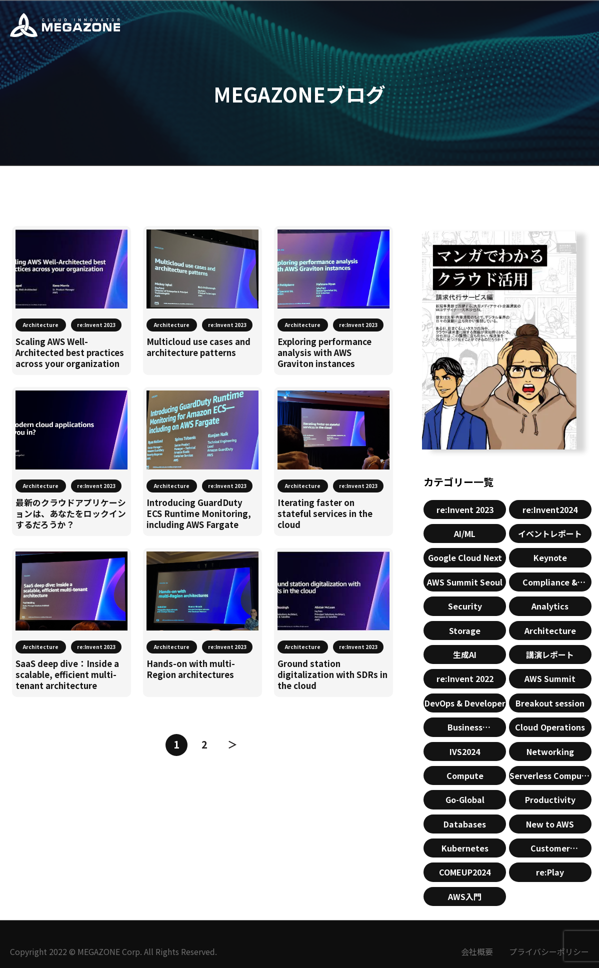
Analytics (550, 606)
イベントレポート (550, 534)
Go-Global (465, 800)
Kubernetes (465, 848)
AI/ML (465, 534)
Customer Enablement (550, 850)
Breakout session (550, 703)
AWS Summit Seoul (464, 582)
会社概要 (477, 952)
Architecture (550, 630)
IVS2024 (465, 752)
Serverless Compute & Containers (550, 777)
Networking (550, 752)
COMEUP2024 (464, 872)
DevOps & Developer (465, 703)
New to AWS (550, 824)
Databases (465, 824)
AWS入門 (465, 896)
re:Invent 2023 (465, 510)
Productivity (550, 800)
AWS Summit (550, 678)
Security (465, 606)
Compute (465, 776)
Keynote (550, 558)
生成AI (464, 654)
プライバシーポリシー (549, 952)
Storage (464, 630)
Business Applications (465, 728)
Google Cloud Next (465, 558)
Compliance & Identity (550, 584)
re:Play (550, 872)
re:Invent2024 (550, 510)
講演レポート (550, 654)
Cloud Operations (550, 727)
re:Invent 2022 (465, 678)
